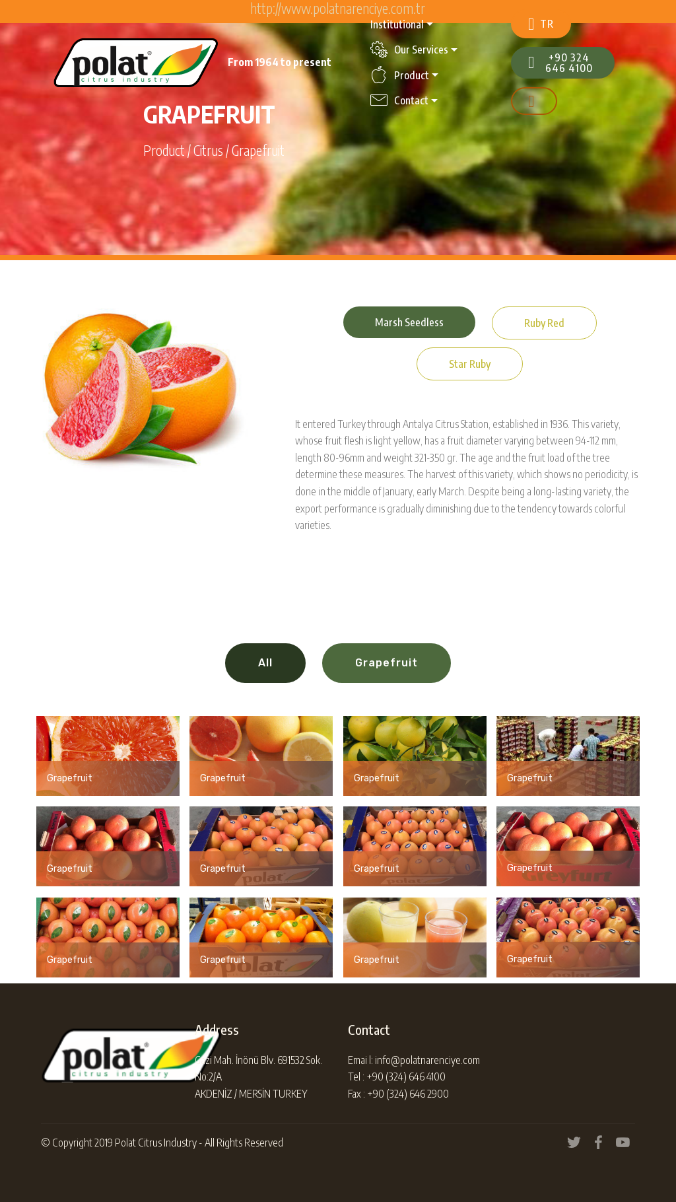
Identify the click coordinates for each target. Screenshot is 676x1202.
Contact (399, 100)
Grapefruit (386, 662)
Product (399, 75)
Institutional (397, 24)
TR (541, 24)
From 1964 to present (279, 62)
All (265, 662)
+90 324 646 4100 (560, 63)
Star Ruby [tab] (469, 364)
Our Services (409, 49)
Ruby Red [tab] (544, 323)
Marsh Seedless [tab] (409, 322)
